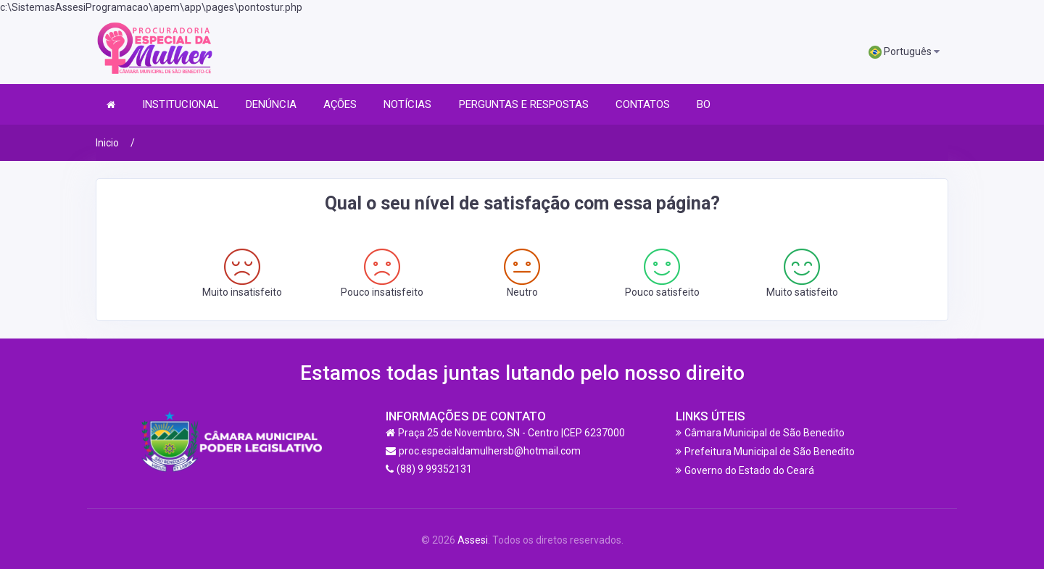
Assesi (472, 540)
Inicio (107, 143)
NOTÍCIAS (407, 104)
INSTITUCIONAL (180, 104)
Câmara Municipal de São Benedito (764, 433)
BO (703, 104)
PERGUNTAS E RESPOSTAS (524, 104)
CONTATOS (643, 104)
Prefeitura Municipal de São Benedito (769, 451)
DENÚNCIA (271, 104)
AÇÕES (340, 104)
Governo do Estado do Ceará (749, 470)
